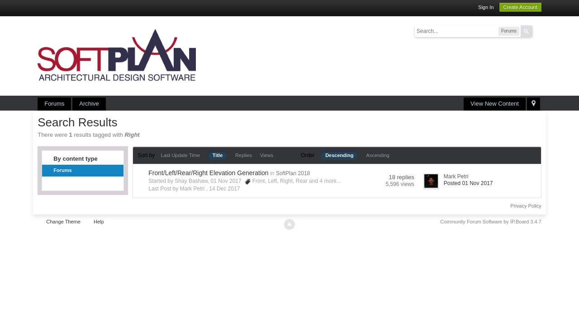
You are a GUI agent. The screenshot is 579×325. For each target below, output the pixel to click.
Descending (339, 155)
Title (218, 155)
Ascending (377, 155)
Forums (54, 103)
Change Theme (63, 221)
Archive (89, 103)
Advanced (537, 30)
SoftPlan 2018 (293, 173)
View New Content (494, 103)
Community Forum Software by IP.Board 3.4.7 (490, 221)
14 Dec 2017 (224, 189)
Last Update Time (180, 155)
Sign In (486, 7)
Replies (243, 155)
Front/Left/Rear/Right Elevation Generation (208, 172)
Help (99, 221)
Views (266, 155)
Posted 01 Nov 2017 (468, 183)
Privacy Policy (525, 206)
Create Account (520, 7)
